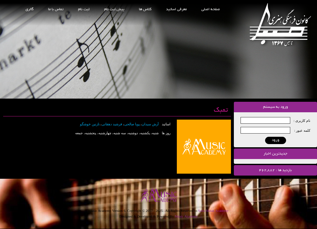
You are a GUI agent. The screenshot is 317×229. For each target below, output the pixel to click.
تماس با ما (55, 9)
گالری (29, 9)
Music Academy (186, 216)
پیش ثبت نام (114, 9)
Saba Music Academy (213, 210)
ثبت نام (84, 9)
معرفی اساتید (176, 9)
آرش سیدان (150, 124)
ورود (275, 140)
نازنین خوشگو (90, 124)
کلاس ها (145, 9)
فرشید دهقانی (112, 124)
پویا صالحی (132, 124)
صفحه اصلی (210, 9)
